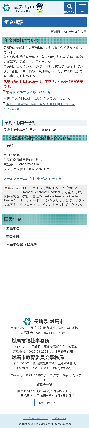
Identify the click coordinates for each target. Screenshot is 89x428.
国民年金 (12, 219)
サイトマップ (59, 418)
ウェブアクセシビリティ (35, 418)
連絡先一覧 (44, 384)
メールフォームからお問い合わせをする (33, 178)
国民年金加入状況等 (21, 245)
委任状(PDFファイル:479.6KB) (28, 92)
